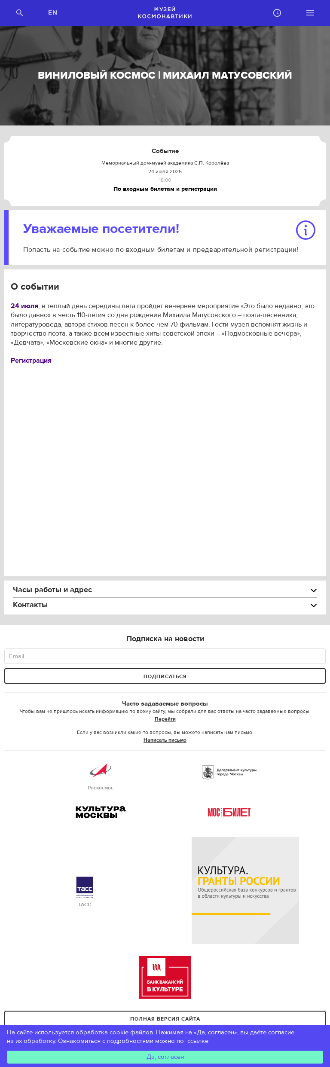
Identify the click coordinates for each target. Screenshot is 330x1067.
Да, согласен (165, 1057)
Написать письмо (165, 740)
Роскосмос (100, 775)
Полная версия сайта (165, 1018)
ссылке (197, 1041)
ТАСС (84, 892)
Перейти (165, 718)
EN (53, 13)
